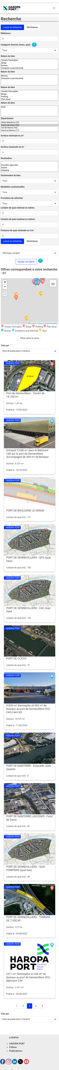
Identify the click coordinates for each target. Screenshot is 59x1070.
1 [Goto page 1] (16, 1006)
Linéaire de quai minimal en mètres (18, 208)
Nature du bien (8, 56)
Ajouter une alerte (26, 261)
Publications (15, 1051)
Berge (29, 63)
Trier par (5, 345)
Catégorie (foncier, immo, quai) (19, 44)
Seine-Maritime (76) (29, 122)
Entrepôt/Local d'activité (29, 68)
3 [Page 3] (29, 1006)
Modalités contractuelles (13, 187)
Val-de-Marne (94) (29, 128)
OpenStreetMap (51, 323)
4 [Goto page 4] (36, 1006)
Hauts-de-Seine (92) (29, 125)
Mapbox (41, 323)
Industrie (29, 170)
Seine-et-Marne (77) (29, 130)
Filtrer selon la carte (29, 338)
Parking (29, 96)
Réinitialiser (32, 27)
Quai (29, 107)
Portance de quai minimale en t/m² (17, 230)
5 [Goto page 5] (42, 1006)
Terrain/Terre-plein (29, 60)
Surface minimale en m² (12, 135)
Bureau (29, 65)
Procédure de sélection (12, 198)
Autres (29, 167)
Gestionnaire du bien (11, 175)
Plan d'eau (29, 99)
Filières (13, 1047)
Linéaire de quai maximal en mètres (18, 219)
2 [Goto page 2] (23, 1006)
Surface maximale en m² (12, 147)
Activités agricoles (29, 165)
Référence (6, 33)
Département (7, 118)
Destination (6, 158)
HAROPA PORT (17, 1043)
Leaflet (31, 323)
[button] (16, 298)
